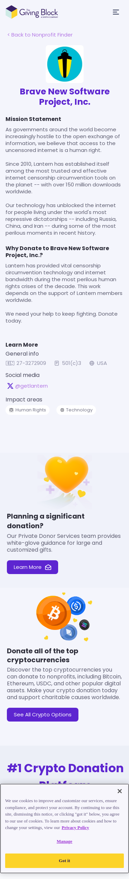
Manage (65, 841)
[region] (64, 828)
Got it (64, 860)
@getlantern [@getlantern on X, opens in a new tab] (31, 385)
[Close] (119, 791)
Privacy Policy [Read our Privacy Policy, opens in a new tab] (75, 827)
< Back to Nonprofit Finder (40, 34)
